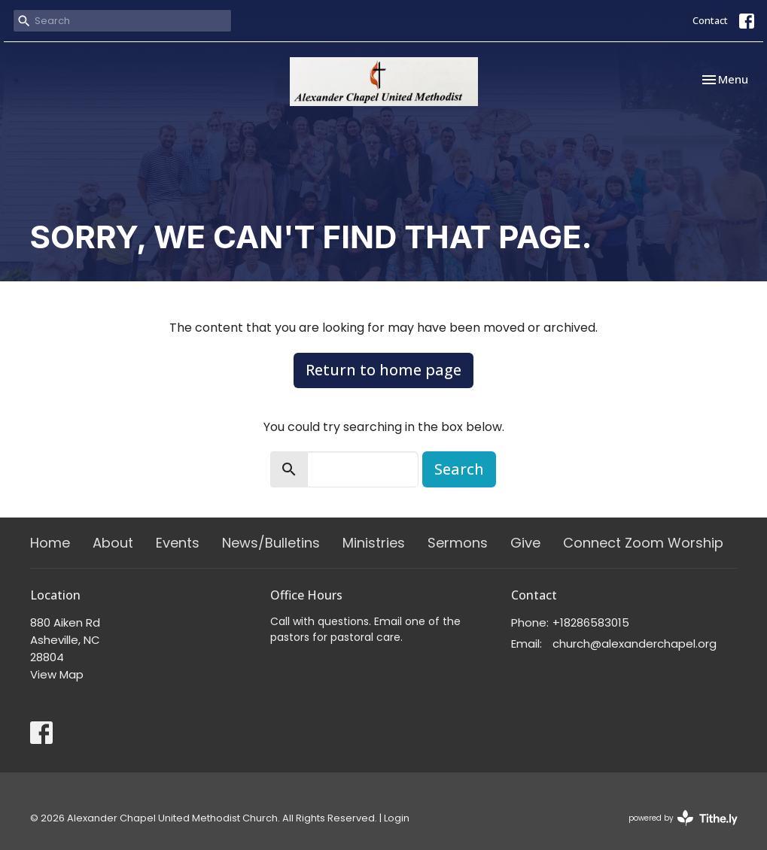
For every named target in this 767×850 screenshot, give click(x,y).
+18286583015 (590, 622)
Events (177, 542)
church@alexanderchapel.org (634, 643)
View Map (57, 674)
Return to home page (383, 370)
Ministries (373, 542)
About (113, 542)
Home (50, 542)
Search (459, 469)
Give (525, 542)
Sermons (458, 542)
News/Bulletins (271, 542)
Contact (710, 20)
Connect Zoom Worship (643, 542)
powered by (683, 818)
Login (396, 818)
